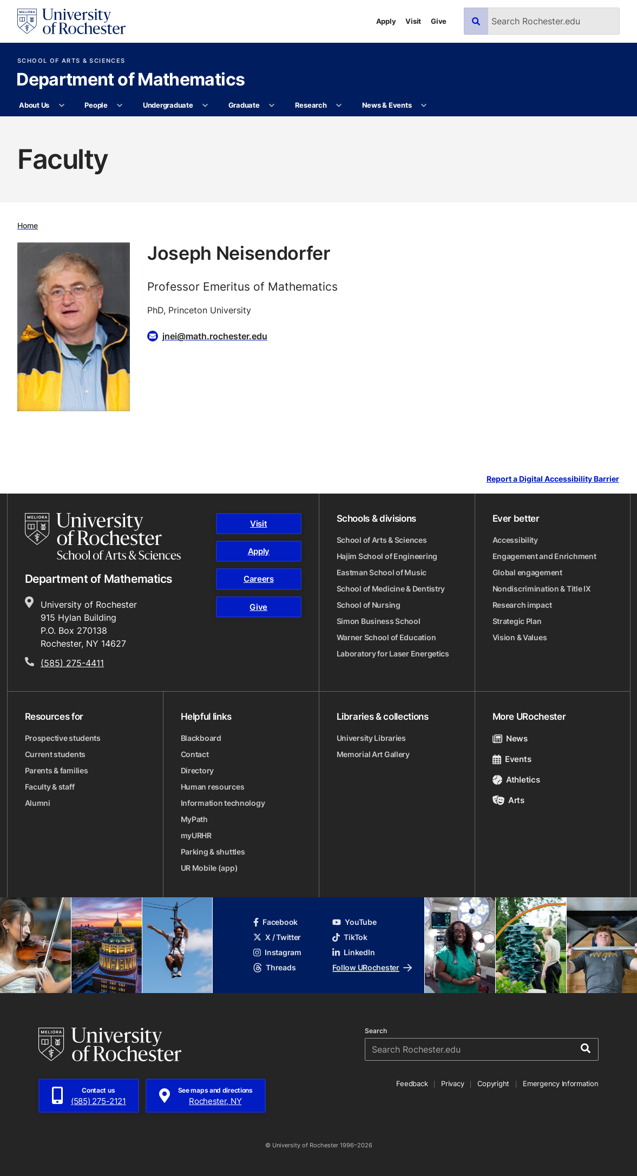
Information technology (223, 803)
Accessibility (515, 540)
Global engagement (527, 572)
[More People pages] (120, 105)
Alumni (37, 803)
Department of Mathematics (130, 80)
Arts (508, 800)
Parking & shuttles (213, 851)
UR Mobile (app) (209, 868)
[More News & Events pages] (424, 105)
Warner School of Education (386, 637)
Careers (259, 578)
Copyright (493, 1083)
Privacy (452, 1083)
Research (311, 105)
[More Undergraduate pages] (205, 105)
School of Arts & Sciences (71, 61)
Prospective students (63, 738)
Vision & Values (519, 637)
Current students (55, 754)
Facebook (275, 922)
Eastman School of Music (382, 572)
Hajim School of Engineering (387, 556)
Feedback (412, 1083)
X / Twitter (277, 937)
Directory (197, 770)
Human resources (213, 786)
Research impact (522, 605)
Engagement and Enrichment (544, 556)
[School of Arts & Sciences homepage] (103, 536)
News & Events (387, 105)
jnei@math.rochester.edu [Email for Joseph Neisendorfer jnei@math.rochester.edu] (214, 336)
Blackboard (201, 738)
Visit (413, 21)
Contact (195, 754)
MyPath (194, 819)
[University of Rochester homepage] (71, 21)
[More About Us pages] (61, 105)
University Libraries (371, 738)
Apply (386, 21)
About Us (34, 105)
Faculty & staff (50, 786)
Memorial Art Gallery (373, 754)
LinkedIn (353, 952)
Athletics (516, 779)
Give (438, 21)
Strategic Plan (517, 621)
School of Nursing (368, 605)
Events (511, 759)
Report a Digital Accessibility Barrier (553, 478)
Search (376, 1031)
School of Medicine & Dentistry (391, 588)
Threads (274, 967)
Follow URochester (371, 967)
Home (27, 225)
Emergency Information (561, 1083)
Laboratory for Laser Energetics (393, 653)
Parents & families (56, 770)
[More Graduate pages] (272, 105)
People (95, 105)
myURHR (196, 835)
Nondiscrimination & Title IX (541, 588)
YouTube (354, 922)
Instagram (277, 952)
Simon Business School (379, 621)
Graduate (244, 105)
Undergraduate (168, 105)
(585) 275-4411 (72, 663)
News (510, 738)
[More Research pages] (339, 105)
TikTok (349, 937)
